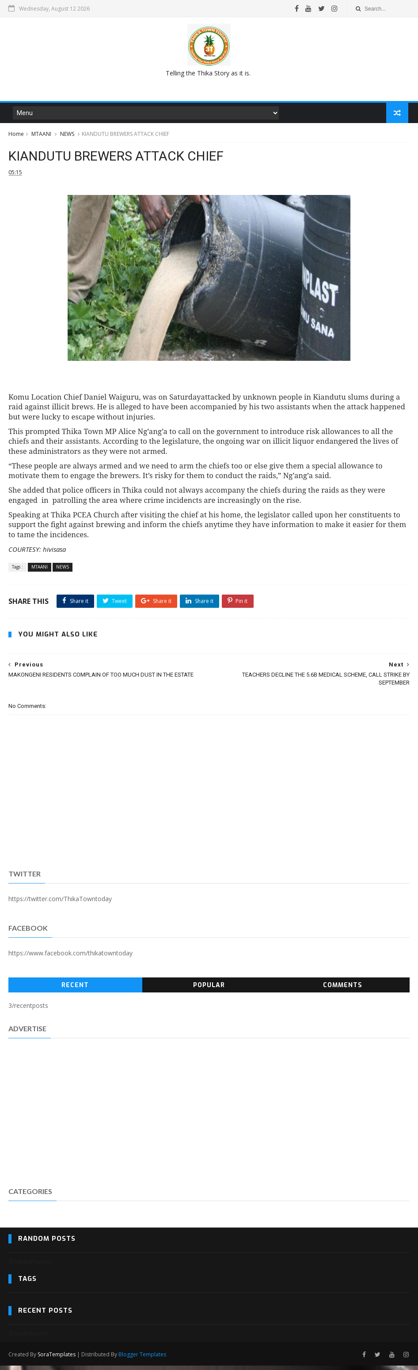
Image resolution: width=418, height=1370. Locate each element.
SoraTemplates (57, 1358)
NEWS (67, 136)
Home (16, 136)
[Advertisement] (209, 77)
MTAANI (41, 136)
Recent (75, 990)
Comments (342, 990)
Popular (209, 990)
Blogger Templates (142, 1358)
